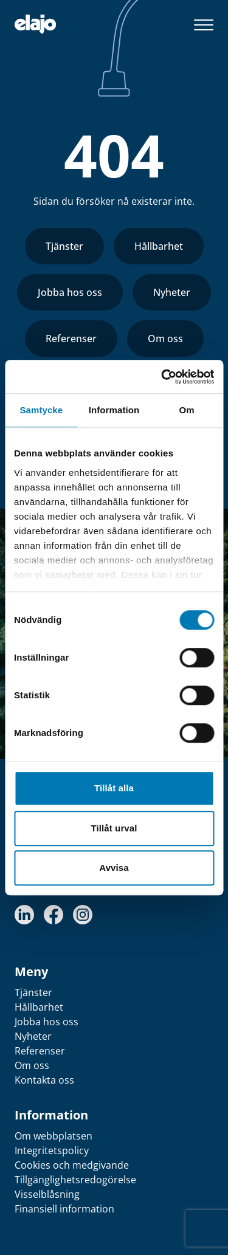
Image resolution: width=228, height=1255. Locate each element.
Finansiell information (64, 1208)
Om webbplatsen (53, 1136)
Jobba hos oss (70, 292)
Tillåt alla (114, 788)
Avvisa (113, 867)
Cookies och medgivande (72, 1165)
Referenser (71, 338)
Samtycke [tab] (41, 410)
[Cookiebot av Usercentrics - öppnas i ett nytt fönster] (162, 377)
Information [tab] (114, 410)
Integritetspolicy (52, 1150)
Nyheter (171, 292)
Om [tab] (187, 410)
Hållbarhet (158, 246)
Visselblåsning (47, 1194)
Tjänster (64, 246)
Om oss (165, 338)
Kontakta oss (44, 1080)
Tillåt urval (114, 828)
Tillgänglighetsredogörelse (75, 1179)
